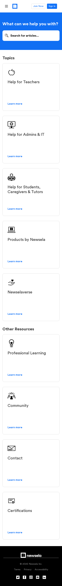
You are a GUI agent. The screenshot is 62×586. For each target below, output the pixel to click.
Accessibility (41, 569)
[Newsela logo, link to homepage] (15, 6)
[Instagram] (31, 578)
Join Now (38, 6)
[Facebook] (24, 578)
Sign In (52, 6)
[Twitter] (18, 578)
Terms (17, 569)
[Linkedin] (44, 578)
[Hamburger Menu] (6, 6)
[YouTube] (37, 578)
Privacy (27, 569)
